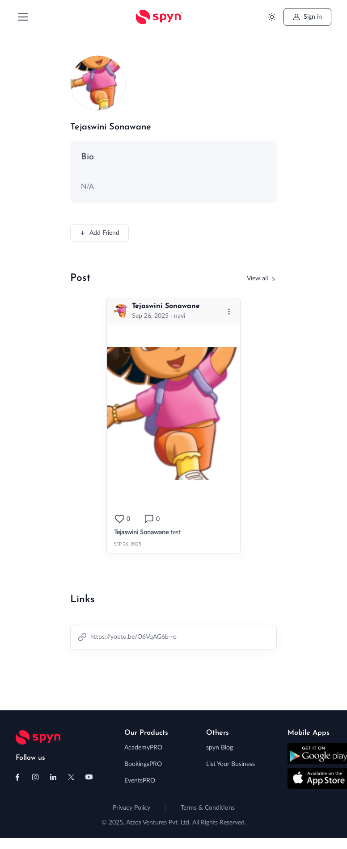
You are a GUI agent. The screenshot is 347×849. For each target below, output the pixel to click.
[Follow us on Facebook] (17, 777)
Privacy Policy (131, 808)
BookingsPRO (143, 764)
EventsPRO (139, 781)
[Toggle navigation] (22, 17)
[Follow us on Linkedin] (53, 777)
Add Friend (99, 233)
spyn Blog (219, 748)
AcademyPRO (143, 748)
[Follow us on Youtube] (89, 777)
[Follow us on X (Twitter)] (71, 777)
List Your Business (230, 764)
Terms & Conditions (208, 808)
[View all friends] (262, 279)
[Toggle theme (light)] (272, 17)
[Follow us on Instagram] (35, 777)
